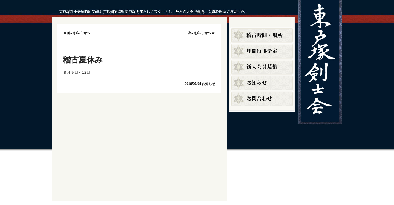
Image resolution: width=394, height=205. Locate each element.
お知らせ (208, 84)
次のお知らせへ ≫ (201, 33)
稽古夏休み (83, 59)
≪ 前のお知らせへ (76, 33)
